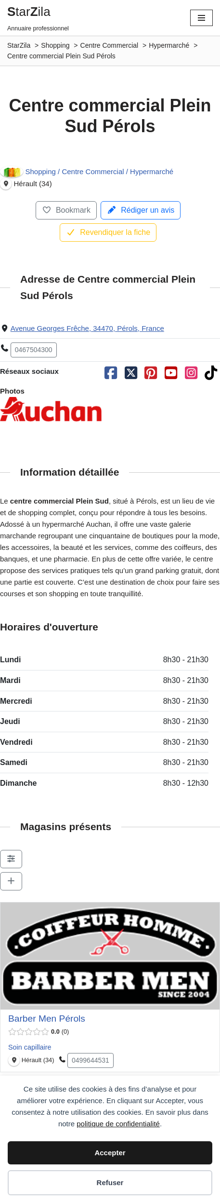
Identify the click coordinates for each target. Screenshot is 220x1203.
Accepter (109, 1152)
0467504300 (33, 350)
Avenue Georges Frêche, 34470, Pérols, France (87, 328)
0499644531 (90, 1060)
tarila (29, 11)
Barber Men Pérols (46, 1018)
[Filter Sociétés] (11, 859)
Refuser (110, 1182)
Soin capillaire (30, 1047)
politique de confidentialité (118, 1124)
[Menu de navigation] (201, 18)
